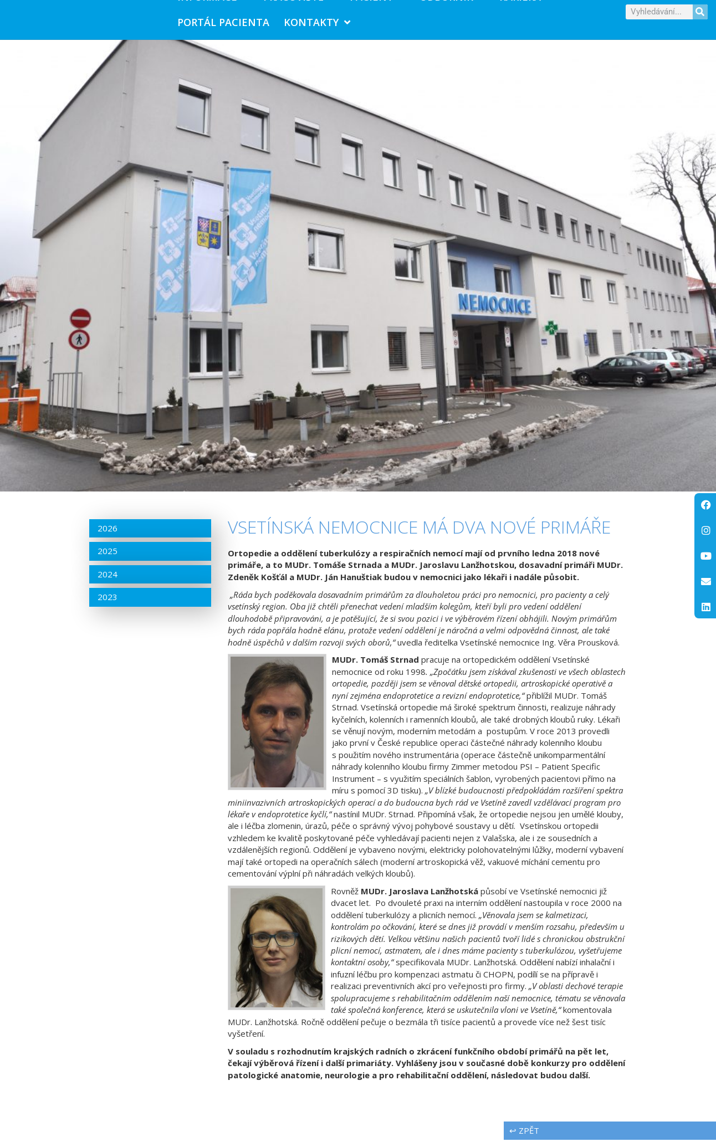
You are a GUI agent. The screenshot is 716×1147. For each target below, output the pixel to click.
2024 (107, 581)
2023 (107, 604)
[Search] (700, 15)
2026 (107, 535)
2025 (107, 558)
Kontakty (317, 26)
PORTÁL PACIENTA (223, 26)
